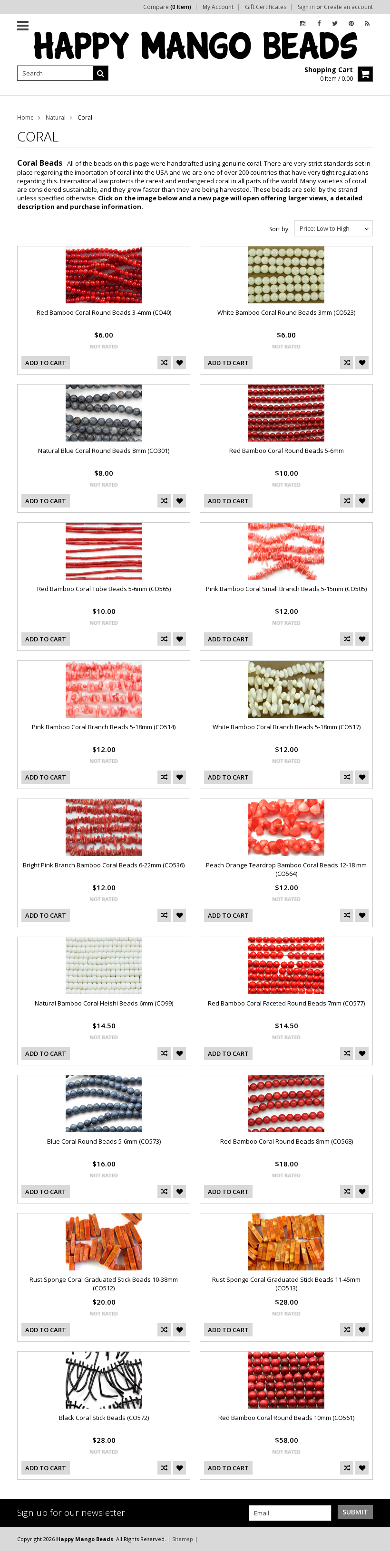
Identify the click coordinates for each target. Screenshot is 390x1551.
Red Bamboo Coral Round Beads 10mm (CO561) (286, 1417)
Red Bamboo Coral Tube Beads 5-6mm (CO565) (104, 588)
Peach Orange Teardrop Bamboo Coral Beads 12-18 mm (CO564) (286, 869)
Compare (167, 7)
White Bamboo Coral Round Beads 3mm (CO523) (286, 312)
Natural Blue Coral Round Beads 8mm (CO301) (103, 450)
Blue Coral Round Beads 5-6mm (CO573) (104, 1141)
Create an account (348, 7)
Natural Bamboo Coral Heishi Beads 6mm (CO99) (104, 1003)
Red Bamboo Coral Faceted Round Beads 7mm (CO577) (286, 1003)
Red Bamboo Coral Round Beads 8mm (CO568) (286, 1141)
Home (25, 117)
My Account (218, 7)
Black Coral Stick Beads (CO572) (104, 1417)
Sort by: (279, 229)
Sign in (306, 7)
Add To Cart (45, 362)
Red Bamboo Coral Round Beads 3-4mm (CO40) (104, 312)
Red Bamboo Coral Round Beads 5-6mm (286, 450)
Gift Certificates (265, 7)
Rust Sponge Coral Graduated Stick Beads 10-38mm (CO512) (103, 1283)
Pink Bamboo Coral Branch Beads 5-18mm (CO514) (104, 727)
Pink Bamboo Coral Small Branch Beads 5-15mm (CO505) (286, 588)
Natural (56, 117)
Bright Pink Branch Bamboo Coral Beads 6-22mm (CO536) (104, 865)
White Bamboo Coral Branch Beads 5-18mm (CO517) (287, 727)
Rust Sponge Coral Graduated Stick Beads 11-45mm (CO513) (286, 1283)
